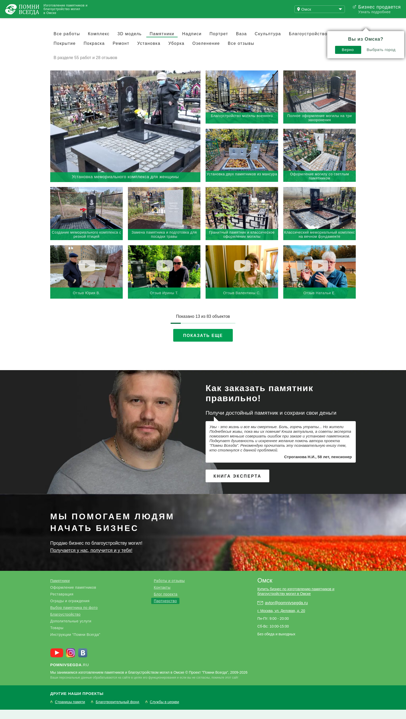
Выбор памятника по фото (74, 617)
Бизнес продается (379, 7)
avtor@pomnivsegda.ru (286, 612)
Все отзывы (241, 53)
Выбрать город (324, 35)
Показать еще (203, 345)
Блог (106, 23)
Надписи (192, 43)
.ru (69, 674)
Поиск (381, 23)
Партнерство (165, 610)
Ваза (241, 43)
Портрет (218, 43)
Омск (264, 589)
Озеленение (206, 53)
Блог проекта (165, 603)
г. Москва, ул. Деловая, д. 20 (281, 620)
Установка (149, 53)
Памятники (162, 43)
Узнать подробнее (374, 12)
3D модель (130, 43)
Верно (291, 35)
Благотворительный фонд (117, 711)
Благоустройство (65, 624)
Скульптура (268, 43)
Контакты (162, 597)
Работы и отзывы (64, 23)
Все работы (67, 43)
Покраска (94, 53)
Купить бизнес (144, 23)
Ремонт (121, 53)
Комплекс (99, 43)
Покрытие (65, 53)
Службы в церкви (164, 711)
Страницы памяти (70, 711)
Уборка (176, 53)
